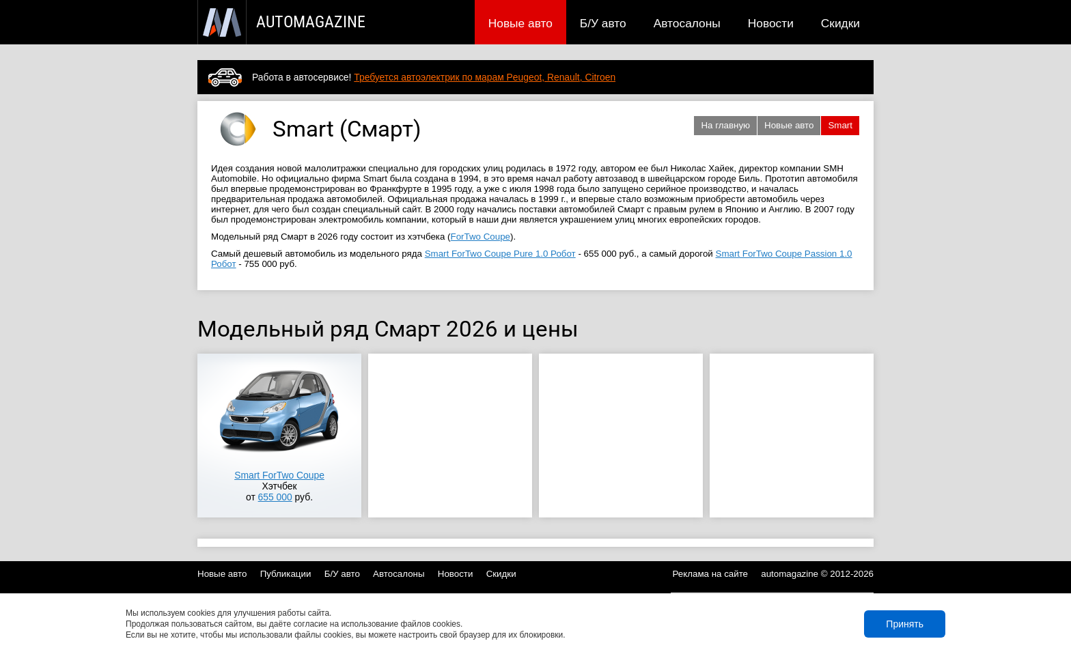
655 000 (275, 497)
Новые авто (520, 23)
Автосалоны (687, 23)
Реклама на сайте (711, 574)
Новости (771, 23)
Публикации (285, 574)
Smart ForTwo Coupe (279, 475)
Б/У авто (603, 23)
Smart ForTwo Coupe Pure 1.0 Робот (500, 253)
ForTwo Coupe (480, 236)
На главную (725, 125)
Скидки (840, 23)
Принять (904, 624)
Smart (840, 125)
